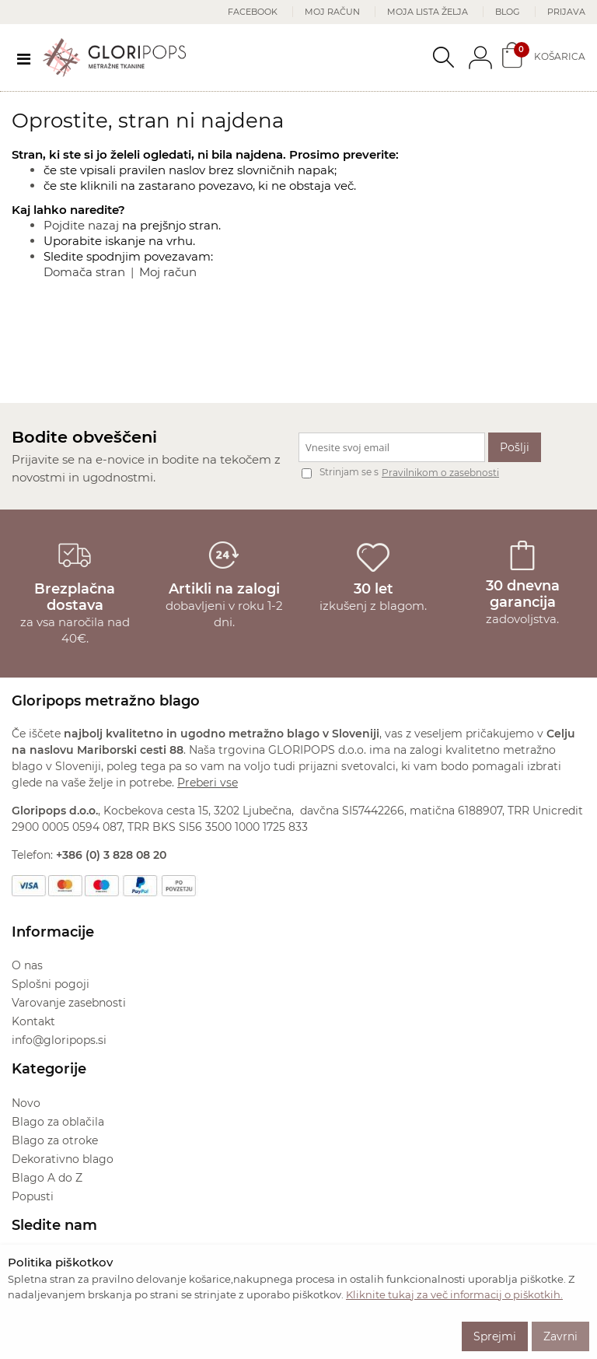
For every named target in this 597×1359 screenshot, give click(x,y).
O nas (27, 965)
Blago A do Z (47, 1178)
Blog (507, 11)
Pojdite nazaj (81, 225)
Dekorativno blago (62, 1159)
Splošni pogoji (50, 984)
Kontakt (33, 1021)
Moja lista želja (427, 11)
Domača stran (84, 271)
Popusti (33, 1196)
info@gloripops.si (59, 1040)
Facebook (253, 11)
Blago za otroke (55, 1140)
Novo (26, 1103)
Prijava (566, 11)
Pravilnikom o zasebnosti (440, 472)
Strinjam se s (340, 472)
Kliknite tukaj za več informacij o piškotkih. (454, 1294)
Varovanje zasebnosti (69, 1003)
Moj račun (332, 11)
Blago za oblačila (58, 1122)
